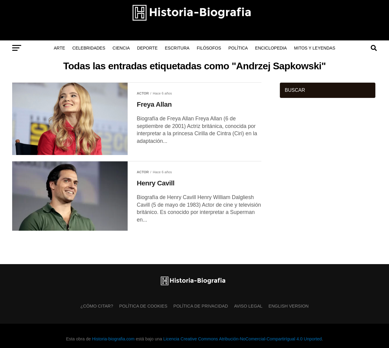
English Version (289, 306)
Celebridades (88, 48)
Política (238, 48)
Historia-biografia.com (113, 338)
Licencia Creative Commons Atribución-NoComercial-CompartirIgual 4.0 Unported (242, 338)
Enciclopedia (271, 48)
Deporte (147, 48)
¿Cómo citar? (97, 306)
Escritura (177, 48)
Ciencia (121, 48)
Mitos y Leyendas (314, 48)
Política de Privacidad (201, 306)
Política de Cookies (143, 306)
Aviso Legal (248, 306)
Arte (59, 48)
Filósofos (209, 48)
